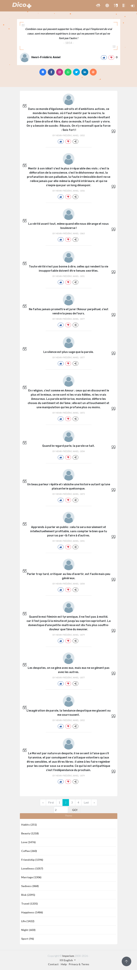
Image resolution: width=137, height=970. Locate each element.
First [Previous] (51, 802)
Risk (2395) (28, 894)
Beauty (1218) (30, 833)
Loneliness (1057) (32, 868)
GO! (75, 809)
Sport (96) (27, 938)
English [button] (66, 960)
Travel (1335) (29, 903)
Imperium (68, 955)
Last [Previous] (86, 802)
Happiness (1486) (32, 912)
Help (64, 964)
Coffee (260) (29, 850)
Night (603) (28, 929)
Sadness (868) (30, 886)
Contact (53, 964)
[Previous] (43, 802)
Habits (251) (29, 824)
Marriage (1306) (31, 877)
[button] (98, 5)
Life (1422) (27, 921)
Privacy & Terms (79, 964)
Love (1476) (28, 842)
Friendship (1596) (32, 859)
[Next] (94, 802)
